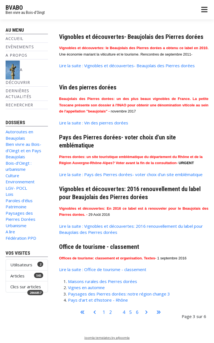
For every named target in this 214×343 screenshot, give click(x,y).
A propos (16, 55)
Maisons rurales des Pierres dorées (102, 281)
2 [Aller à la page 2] (110, 312)
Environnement (20, 181)
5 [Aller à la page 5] (130, 312)
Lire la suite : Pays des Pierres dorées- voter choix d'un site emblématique (131, 174)
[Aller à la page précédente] (95, 312)
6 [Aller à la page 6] (137, 312)
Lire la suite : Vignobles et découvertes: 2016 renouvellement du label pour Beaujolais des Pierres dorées (131, 229)
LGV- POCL (16, 188)
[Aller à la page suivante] (146, 312)
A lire (10, 231)
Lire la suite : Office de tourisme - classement (102, 269)
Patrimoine (16, 206)
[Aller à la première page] (82, 312)
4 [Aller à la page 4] (124, 312)
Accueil (14, 38)
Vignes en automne (86, 287)
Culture (12, 175)
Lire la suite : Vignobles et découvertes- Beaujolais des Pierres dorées (127, 65)
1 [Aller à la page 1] (104, 312)
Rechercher (19, 104)
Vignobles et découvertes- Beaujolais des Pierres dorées (131, 36)
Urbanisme (16, 225)
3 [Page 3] (117, 312)
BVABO (14, 7)
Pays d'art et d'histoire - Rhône (98, 300)
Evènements (20, 46)
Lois (9, 194)
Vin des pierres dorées (87, 87)
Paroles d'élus (19, 200)
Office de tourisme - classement (99, 246)
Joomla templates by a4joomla (107, 338)
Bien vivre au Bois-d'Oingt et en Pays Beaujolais (23, 150)
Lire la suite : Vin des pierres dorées (93, 123)
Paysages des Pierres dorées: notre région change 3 (119, 294)
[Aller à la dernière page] (158, 312)
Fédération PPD (21, 238)
